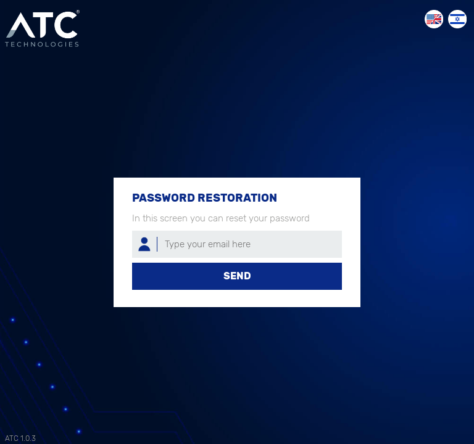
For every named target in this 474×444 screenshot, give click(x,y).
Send (237, 276)
